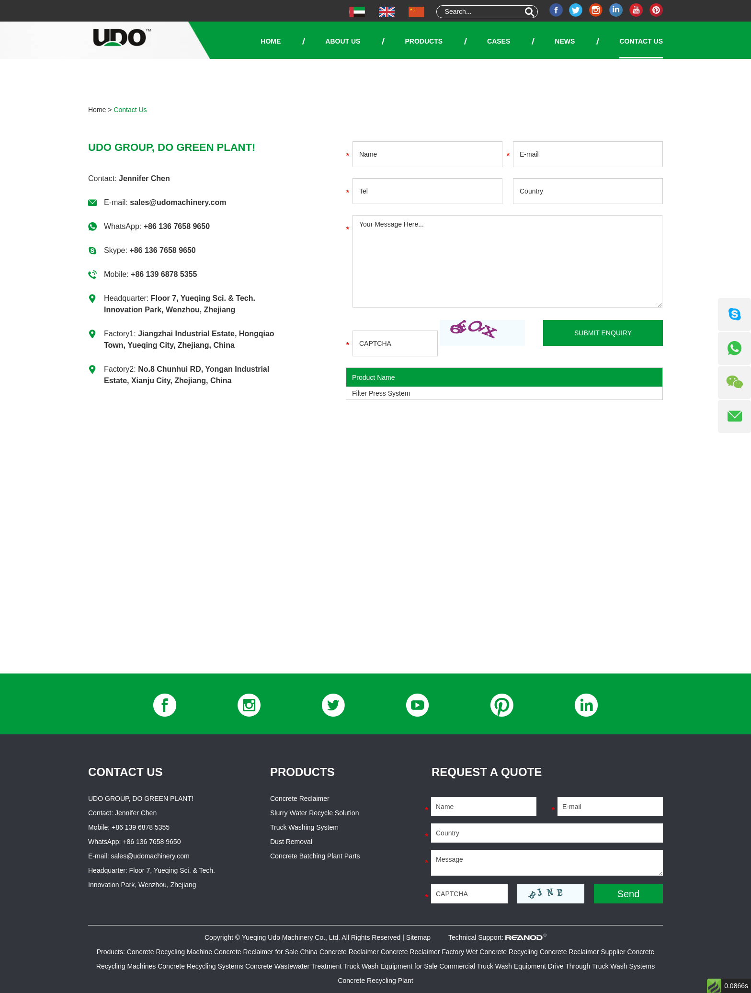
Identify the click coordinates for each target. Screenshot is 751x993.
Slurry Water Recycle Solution (314, 813)
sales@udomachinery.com (178, 202)
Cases (498, 41)
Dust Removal (291, 841)
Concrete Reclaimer (300, 798)
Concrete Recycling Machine (170, 952)
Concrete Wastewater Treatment (294, 966)
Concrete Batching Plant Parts (315, 856)
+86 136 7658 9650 (177, 226)
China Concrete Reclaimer (340, 952)
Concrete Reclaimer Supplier (583, 952)
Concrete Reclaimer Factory (423, 952)
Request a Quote (487, 771)
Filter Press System (381, 393)
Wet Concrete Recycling (503, 952)
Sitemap (418, 937)
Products (424, 41)
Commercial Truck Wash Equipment (493, 966)
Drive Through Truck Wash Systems (601, 966)
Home (271, 41)
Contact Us (641, 41)
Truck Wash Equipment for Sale (391, 966)
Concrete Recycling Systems (201, 966)
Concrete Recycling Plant (375, 980)
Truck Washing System (304, 827)
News (565, 41)
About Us (342, 41)
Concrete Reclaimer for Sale (257, 952)
